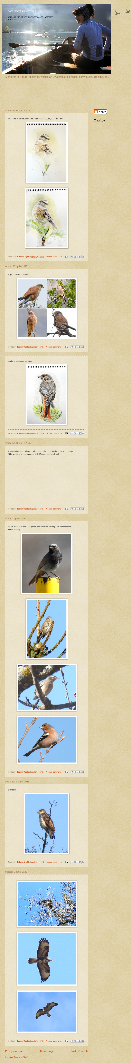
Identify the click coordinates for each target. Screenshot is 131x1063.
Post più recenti (14, 1051)
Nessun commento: (54, 256)
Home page (47, 1051)
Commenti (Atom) (20, 1057)
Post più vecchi (79, 1051)
